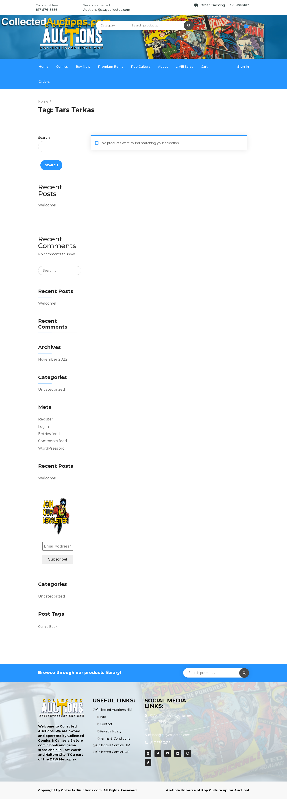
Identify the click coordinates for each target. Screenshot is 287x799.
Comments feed (52, 441)
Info (103, 717)
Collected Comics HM (113, 745)
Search (44, 138)
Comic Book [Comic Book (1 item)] (47, 627)
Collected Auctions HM (114, 710)
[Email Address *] (57, 546)
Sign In (243, 67)
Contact (106, 724)
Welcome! (47, 205)
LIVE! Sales (184, 67)
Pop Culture (140, 67)
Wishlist (239, 5)
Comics (62, 67)
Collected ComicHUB (113, 752)
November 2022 (52, 359)
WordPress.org (51, 448)
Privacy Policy (111, 731)
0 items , (230, 29)
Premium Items (110, 67)
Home (43, 67)
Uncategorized (51, 389)
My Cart (234, 24)
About (163, 67)
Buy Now (83, 67)
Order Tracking (210, 5)
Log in (43, 426)
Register (45, 419)
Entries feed (49, 434)
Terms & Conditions (115, 738)
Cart (204, 67)
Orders (44, 82)
